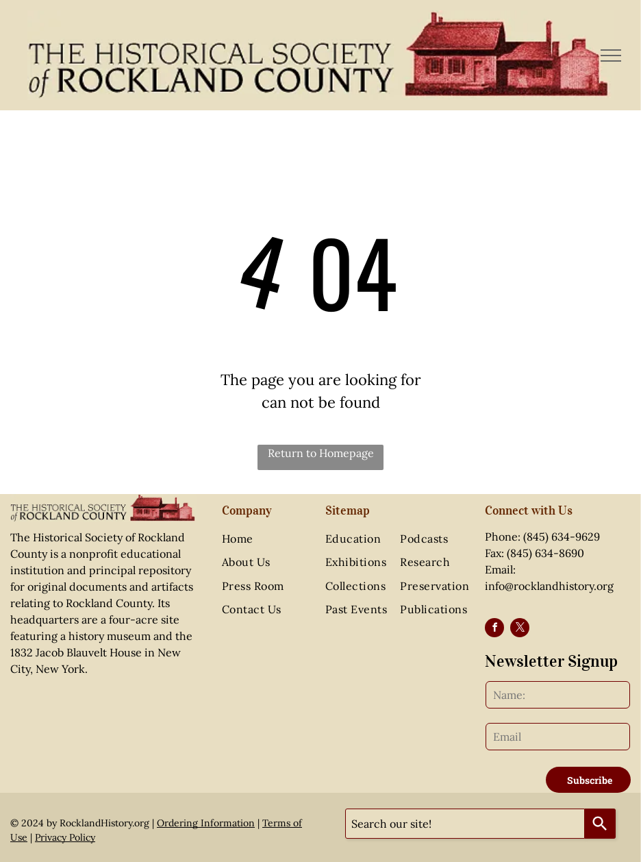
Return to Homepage (321, 453)
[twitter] (519, 629)
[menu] (611, 55)
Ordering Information (206, 823)
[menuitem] (266, 538)
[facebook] (494, 629)
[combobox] (465, 824)
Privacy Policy (65, 837)
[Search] (600, 824)
